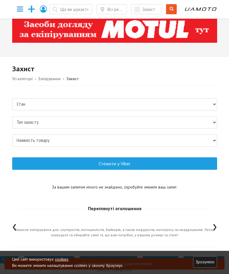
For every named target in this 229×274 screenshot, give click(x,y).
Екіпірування (50, 78)
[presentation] (14, 226)
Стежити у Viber (114, 164)
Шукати (171, 9)
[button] (44, 9)
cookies (61, 259)
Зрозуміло (205, 262)
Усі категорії (22, 78)
